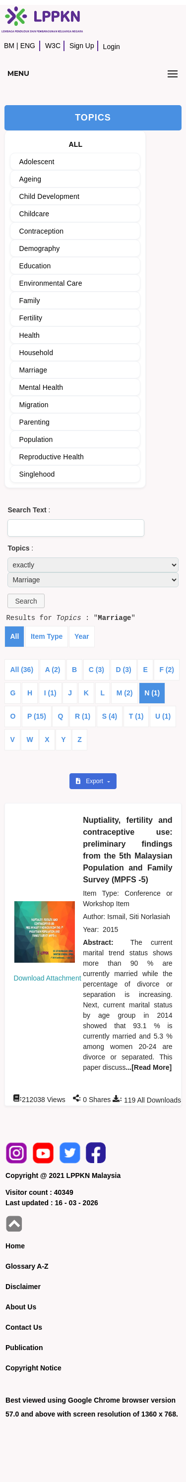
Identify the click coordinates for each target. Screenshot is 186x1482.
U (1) (163, 716)
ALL (75, 144)
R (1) (82, 716)
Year (81, 636)
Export (90, 781)
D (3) (123, 670)
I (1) (50, 693)
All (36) (21, 670)
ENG (27, 46)
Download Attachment (47, 978)
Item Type (46, 636)
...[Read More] (149, 1067)
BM (9, 46)
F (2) (166, 670)
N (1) (152, 693)
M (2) (125, 693)
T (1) (136, 716)
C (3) (96, 670)
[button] (25, 601)
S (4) (109, 716)
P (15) (36, 716)
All (14, 636)
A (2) (53, 670)
